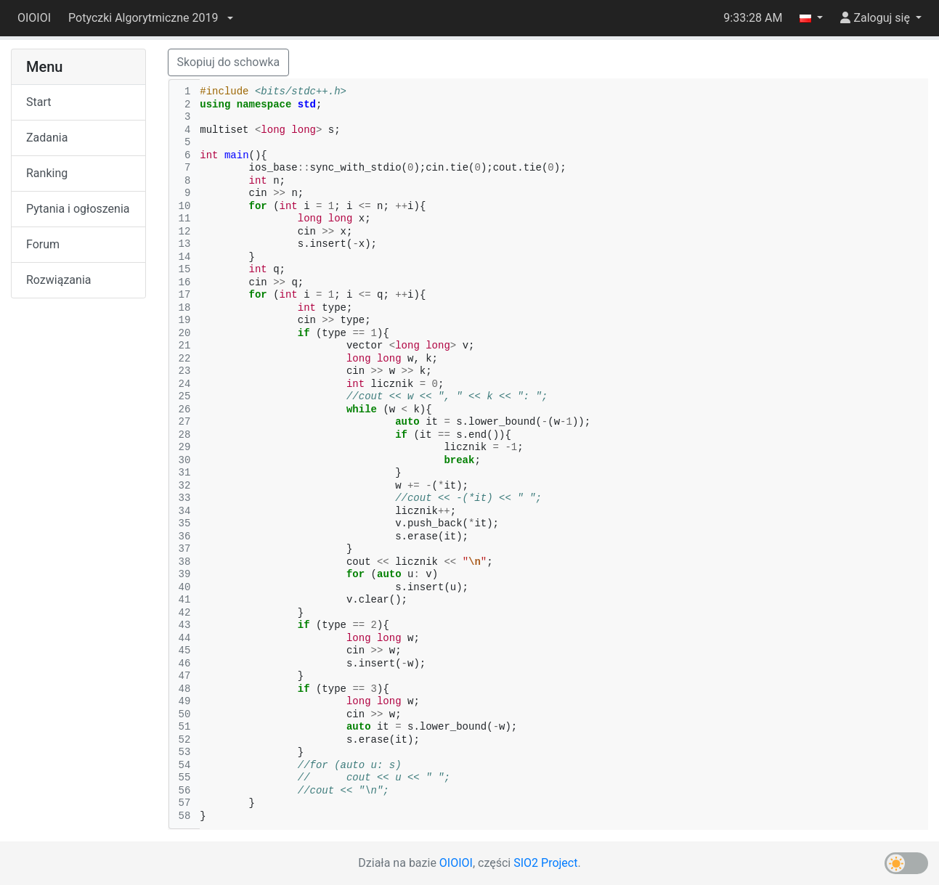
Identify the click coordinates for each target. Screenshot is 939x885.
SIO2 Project (545, 863)
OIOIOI (34, 18)
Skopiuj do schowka (228, 62)
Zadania (47, 137)
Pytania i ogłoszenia (78, 209)
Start (38, 102)
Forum (43, 244)
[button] (150, 18)
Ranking (47, 173)
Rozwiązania (58, 280)
